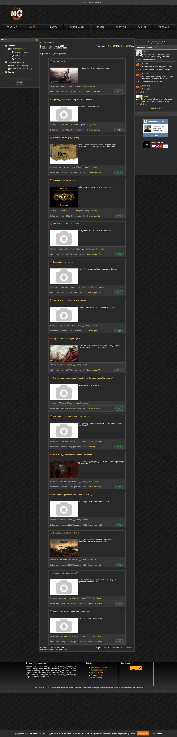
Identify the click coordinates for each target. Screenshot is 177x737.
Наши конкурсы (156, 43)
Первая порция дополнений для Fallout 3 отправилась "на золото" (83, 378)
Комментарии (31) (94, 408)
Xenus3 (145, 52)
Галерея (121, 27)
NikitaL (94, 167)
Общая (69, 86)
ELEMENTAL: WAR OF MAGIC (66, 224)
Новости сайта (17, 49)
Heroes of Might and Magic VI (65, 573)
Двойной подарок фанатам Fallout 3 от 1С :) (72, 495)
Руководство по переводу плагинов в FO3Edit (73, 99)
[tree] (19, 59)
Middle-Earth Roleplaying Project (67, 138)
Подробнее (157, 733)
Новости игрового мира (20, 65)
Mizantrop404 (94, 482)
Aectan (94, 125)
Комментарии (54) (95, 525)
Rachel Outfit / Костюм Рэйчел (149, 60)
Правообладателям (98, 670)
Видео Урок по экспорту (64, 262)
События (17, 59)
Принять (143, 733)
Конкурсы (18, 55)
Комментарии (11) (94, 293)
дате (55, 54)
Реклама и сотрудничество (101, 667)
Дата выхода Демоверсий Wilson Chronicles (72, 455)
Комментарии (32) (95, 642)
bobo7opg (146, 86)
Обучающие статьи (66, 125)
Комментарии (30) (93, 447)
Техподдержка (96, 675)
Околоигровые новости (20, 69)
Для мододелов (81, 287)
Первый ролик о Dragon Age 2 (66, 339)
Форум (54, 27)
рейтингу (62, 54)
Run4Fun (92, 560)
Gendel (145, 64)
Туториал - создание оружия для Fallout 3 (71, 416)
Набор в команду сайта (156, 41)
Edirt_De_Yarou (98, 249)
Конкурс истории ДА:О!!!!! (64, 180)
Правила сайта (97, 673)
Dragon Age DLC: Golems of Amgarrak (69, 300)
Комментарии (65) (93, 92)
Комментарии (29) (94, 172)
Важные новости (20, 52)
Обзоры (62, 86)
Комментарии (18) (95, 603)
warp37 (85, 403)
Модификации (64, 482)
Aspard (94, 326)
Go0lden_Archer (89, 86)
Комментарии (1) (94, 565)
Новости (75, 482)
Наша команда (97, 678)
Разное (142, 27)
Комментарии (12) (94, 130)
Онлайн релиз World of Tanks (66, 533)
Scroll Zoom (142, 92)
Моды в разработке (66, 167)
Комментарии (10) (94, 254)
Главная (12, 27)
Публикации (77, 27)
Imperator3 (102, 441)
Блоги (100, 27)
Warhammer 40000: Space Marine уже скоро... (73, 611)
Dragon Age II (59, 61)
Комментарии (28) (94, 370)
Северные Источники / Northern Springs (153, 70)
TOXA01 (101, 287)
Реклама (164, 27)
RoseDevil (93, 211)
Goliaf (85, 365)
